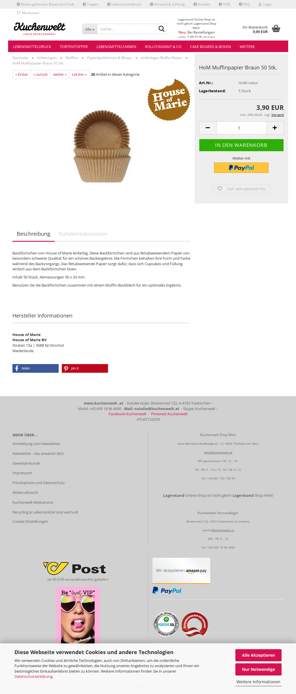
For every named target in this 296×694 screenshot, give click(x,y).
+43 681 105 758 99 (221, 478)
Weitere (247, 46)
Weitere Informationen (258, 681)
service (207, 530)
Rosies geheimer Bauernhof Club (45, 4)
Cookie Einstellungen (30, 521)
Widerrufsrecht (25, 492)
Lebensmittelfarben (116, 46)
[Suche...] (89, 29)
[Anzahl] (241, 127)
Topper (90, 4)
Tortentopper (74, 46)
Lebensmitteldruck (124, 4)
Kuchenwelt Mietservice (32, 502)
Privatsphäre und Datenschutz (38, 482)
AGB (224, 4)
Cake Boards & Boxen (210, 46)
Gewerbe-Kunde (26, 463)
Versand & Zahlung (167, 4)
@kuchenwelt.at (223, 530)
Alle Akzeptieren (258, 655)
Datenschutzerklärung (33, 676)
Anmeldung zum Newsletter (36, 443)
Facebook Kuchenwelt (127, 413)
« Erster (21, 74)
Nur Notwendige (258, 669)
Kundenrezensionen (83, 233)
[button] (207, 127)
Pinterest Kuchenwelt (169, 413)
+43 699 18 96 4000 (221, 547)
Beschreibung (33, 233)
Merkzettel (28, 12)
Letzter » (79, 74)
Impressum (22, 472)
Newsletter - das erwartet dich (38, 453)
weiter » (59, 74)
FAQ (244, 4)
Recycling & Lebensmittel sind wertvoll (45, 512)
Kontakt (201, 4)
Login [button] (265, 4)
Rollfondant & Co (163, 46)
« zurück (40, 74)
